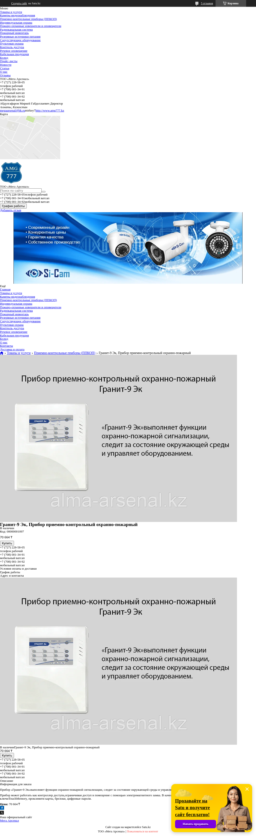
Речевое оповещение (13, 51)
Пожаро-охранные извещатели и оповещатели (30, 26)
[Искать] (44, 191)
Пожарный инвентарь (14, 33)
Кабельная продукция (14, 54)
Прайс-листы (8, 61)
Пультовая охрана (12, 43)
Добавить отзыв (10, 210)
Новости (5, 64)
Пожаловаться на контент (142, 831)
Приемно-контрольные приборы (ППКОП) (28, 19)
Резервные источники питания (20, 36)
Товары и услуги (11, 12)
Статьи (4, 68)
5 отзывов (207, 3)
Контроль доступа (12, 47)
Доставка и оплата (12, 349)
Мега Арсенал (9, 820)
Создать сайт (19, 3)
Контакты (6, 346)
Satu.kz (146, 827)
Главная (5, 289)
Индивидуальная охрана (16, 22)
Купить (7, 543)
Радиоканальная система (16, 29)
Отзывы (5, 75)
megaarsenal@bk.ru (12, 110)
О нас (3, 71)
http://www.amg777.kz (49, 110)
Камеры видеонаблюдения (17, 15)
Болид (4, 57)
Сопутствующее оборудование (20, 40)
